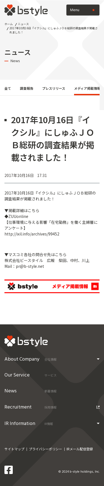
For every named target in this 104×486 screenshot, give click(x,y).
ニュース (23, 24)
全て (7, 88)
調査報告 (26, 88)
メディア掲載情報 (87, 88)
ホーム (8, 24)
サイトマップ (14, 448)
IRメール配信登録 (80, 448)
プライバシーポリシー (45, 448)
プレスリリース (53, 88)
